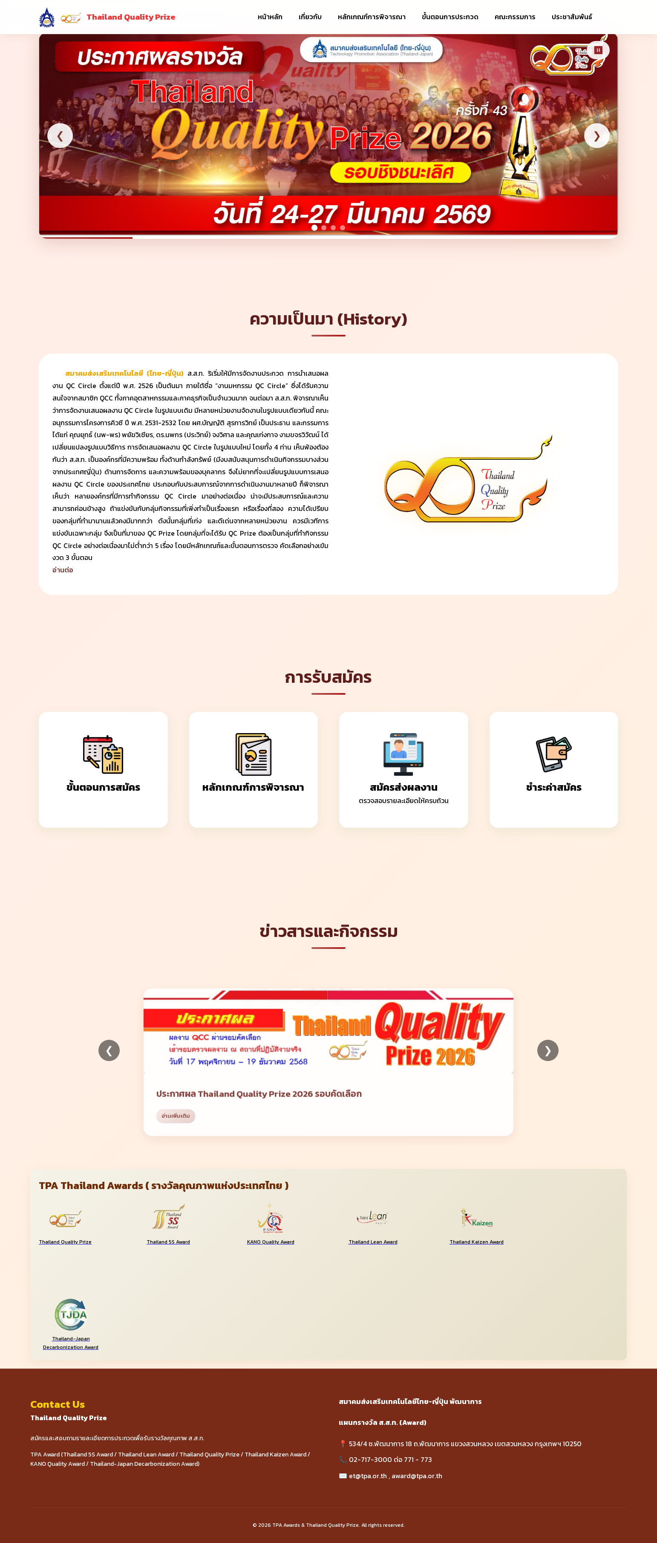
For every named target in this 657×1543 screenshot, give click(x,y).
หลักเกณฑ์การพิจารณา (372, 16)
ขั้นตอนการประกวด (450, 16)
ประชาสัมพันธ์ (572, 16)
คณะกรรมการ (515, 16)
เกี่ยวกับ (310, 16)
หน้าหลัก (270, 16)
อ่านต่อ (62, 570)
